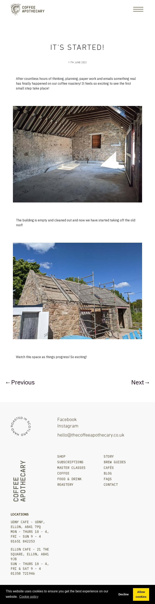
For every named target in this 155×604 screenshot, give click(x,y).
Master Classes (71, 468)
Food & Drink (69, 479)
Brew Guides (115, 462)
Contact (111, 485)
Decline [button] (123, 594)
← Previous (20, 382)
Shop (61, 456)
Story (109, 456)
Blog (108, 473)
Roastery (65, 485)
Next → (140, 382)
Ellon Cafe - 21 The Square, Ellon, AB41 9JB (30, 554)
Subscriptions (70, 462)
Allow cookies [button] (141, 594)
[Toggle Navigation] (138, 9)
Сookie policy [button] (28, 596)
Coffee (63, 473)
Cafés (109, 468)
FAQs (108, 479)
